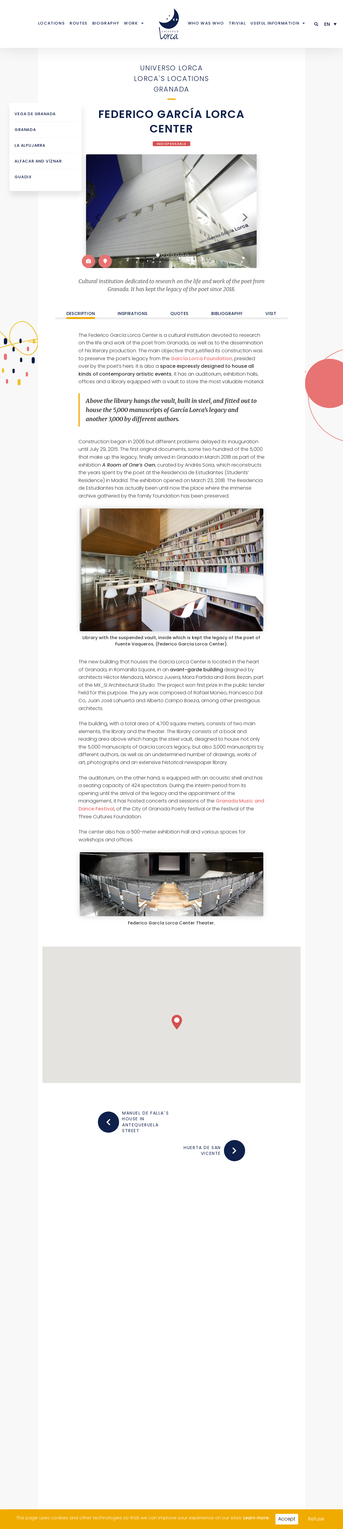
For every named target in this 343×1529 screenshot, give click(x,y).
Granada (171, 89)
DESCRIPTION (80, 313)
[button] (316, 24)
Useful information (275, 23)
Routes (79, 23)
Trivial (237, 23)
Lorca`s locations (171, 78)
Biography (105, 23)
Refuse (316, 1518)
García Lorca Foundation (201, 357)
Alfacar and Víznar (35, 161)
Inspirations (132, 313)
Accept (286, 1518)
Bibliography (226, 313)
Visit (270, 313)
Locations (51, 23)
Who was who (206, 23)
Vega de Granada (33, 113)
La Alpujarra (28, 145)
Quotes (179, 313)
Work (131, 23)
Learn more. (256, 1518)
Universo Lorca (171, 68)
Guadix (22, 176)
